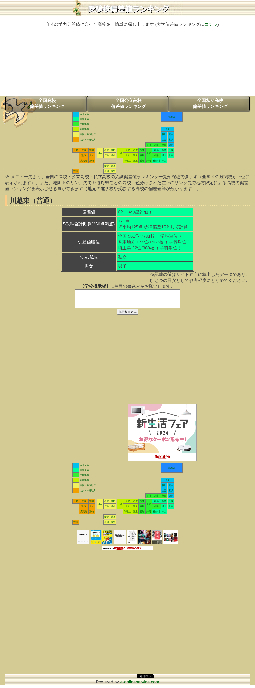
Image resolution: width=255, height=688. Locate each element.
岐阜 (142, 155)
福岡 (91, 150)
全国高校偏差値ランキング (47, 103)
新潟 (164, 145)
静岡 (148, 160)
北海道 (171, 117)
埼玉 (164, 155)
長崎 (75, 150)
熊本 (83, 155)
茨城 (171, 150)
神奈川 (156, 160)
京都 (127, 150)
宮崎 (91, 160)
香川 (113, 166)
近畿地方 (84, 129)
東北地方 (84, 114)
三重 (135, 160)
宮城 (171, 139)
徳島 (113, 171)
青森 (167, 129)
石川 (148, 145)
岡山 (113, 155)
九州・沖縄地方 (88, 139)
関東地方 (84, 119)
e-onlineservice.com (139, 685)
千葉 (171, 155)
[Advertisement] (127, 64)
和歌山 (127, 160)
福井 (142, 150)
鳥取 (113, 150)
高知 (106, 171)
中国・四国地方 (88, 134)
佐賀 (83, 150)
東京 (164, 160)
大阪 (127, 155)
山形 (164, 139)
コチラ (210, 24)
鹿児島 (83, 160)
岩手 (171, 134)
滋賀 (135, 150)
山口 (100, 153)
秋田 (164, 134)
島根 (106, 150)
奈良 (135, 155)
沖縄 (75, 171)
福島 (171, 145)
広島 (106, 155)
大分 (91, 155)
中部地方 (84, 124)
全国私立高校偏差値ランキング (210, 103)
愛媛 (106, 166)
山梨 (156, 155)
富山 (156, 145)
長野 (148, 153)
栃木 (164, 150)
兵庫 (120, 153)
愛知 (142, 160)
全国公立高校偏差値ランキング (128, 103)
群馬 (156, 150)
